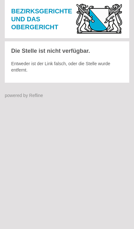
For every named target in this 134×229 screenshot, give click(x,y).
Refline (36, 95)
